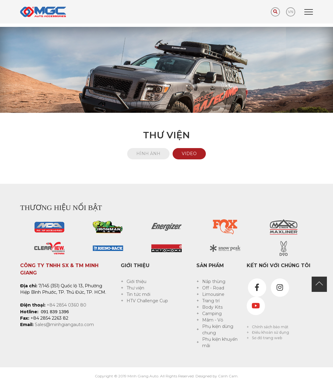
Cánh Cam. (228, 376)
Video (189, 153)
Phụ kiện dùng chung (217, 330)
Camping (212, 313)
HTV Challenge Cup (147, 300)
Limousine (213, 294)
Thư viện (135, 288)
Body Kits (212, 307)
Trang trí (211, 300)
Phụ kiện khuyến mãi (220, 342)
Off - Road (213, 288)
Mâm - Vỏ (212, 320)
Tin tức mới (138, 294)
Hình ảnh (148, 153)
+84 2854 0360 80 (66, 305)
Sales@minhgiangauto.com (64, 324)
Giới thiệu (136, 281)
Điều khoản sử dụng (270, 332)
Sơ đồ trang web (267, 338)
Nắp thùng (213, 281)
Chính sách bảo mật (270, 327)
